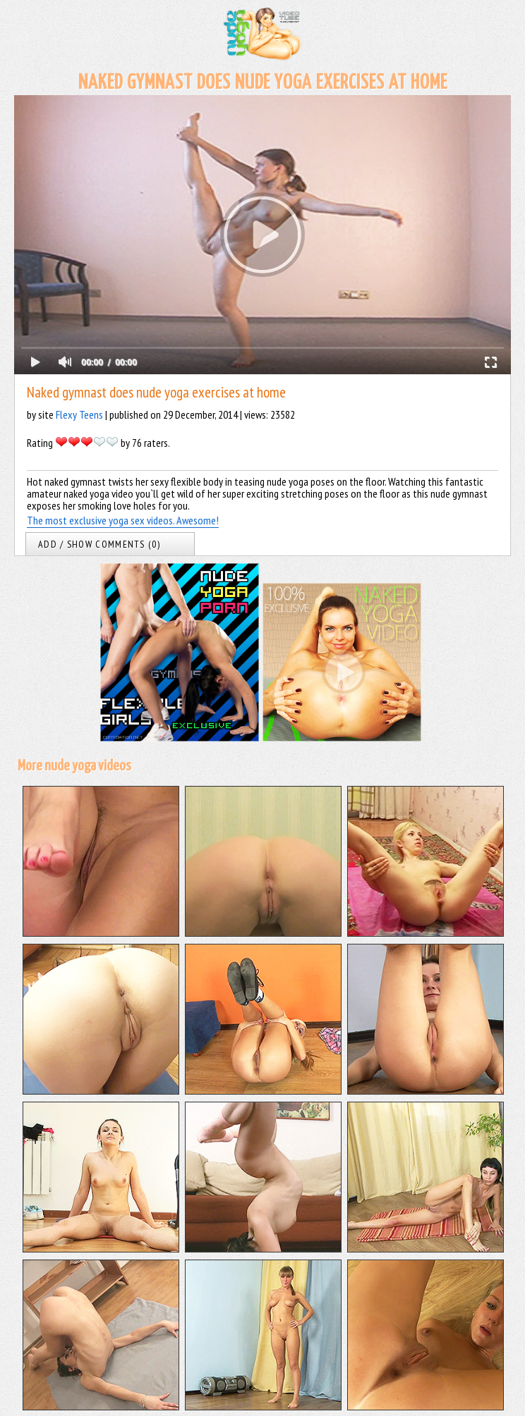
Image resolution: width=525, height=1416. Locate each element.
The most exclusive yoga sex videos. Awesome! (123, 520)
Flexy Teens (79, 414)
